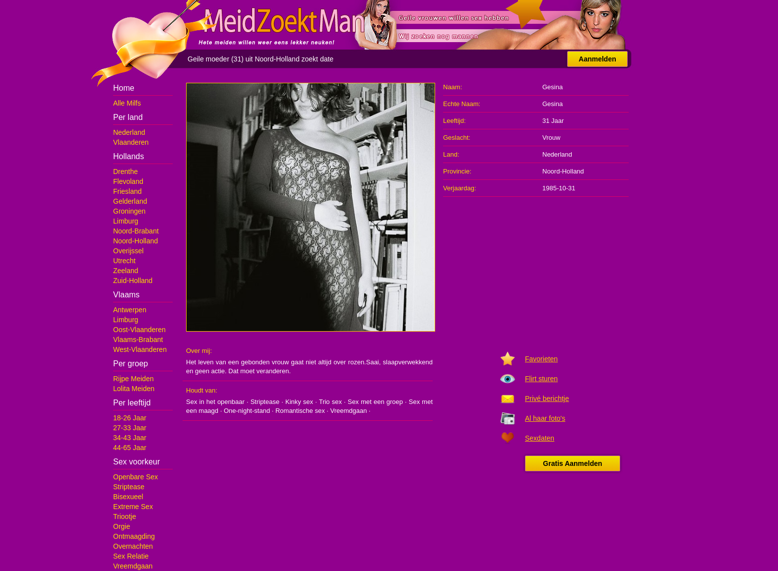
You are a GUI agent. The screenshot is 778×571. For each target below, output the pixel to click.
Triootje (124, 516)
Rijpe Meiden (133, 379)
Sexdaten (539, 438)
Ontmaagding (134, 536)
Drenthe (125, 171)
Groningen (129, 211)
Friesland (127, 191)
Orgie (121, 526)
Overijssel (128, 251)
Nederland (129, 132)
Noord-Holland (135, 241)
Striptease (128, 487)
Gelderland (130, 201)
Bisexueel (128, 497)
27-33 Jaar (129, 428)
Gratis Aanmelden (572, 463)
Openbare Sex (135, 477)
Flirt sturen (541, 379)
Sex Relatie (131, 556)
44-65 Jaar (129, 448)
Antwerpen (129, 310)
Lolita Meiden (133, 389)
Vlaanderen (131, 142)
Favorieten (541, 359)
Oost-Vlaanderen (139, 330)
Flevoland (128, 181)
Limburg (125, 221)
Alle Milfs (127, 103)
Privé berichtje (547, 398)
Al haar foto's (545, 418)
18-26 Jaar (129, 418)
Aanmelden (597, 59)
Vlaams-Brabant (138, 339)
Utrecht (124, 261)
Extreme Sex (133, 507)
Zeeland (125, 271)
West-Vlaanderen (140, 349)
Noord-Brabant (136, 231)
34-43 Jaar (129, 438)
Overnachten (133, 546)
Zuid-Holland (132, 281)
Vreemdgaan (133, 566)
